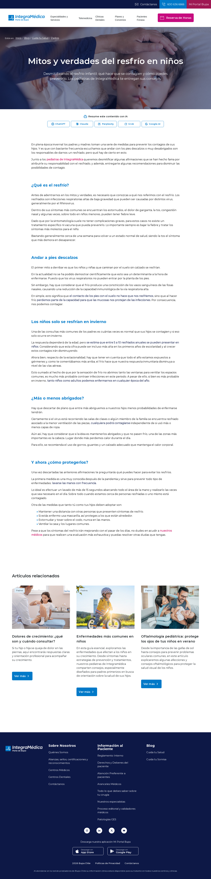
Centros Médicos (59, 770)
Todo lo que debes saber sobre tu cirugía (116, 792)
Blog (27, 38)
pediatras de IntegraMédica (64, 159)
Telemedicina (85, 18)
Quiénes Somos (58, 752)
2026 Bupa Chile (81, 863)
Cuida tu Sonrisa (156, 759)
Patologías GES (106, 819)
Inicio (18, 38)
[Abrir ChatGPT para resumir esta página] (58, 124)
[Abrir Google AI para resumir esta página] (153, 124)
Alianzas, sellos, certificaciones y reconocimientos (68, 761)
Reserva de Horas (175, 18)
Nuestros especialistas (111, 801)
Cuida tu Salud (40, 38)
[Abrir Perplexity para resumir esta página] (105, 124)
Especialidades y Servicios (59, 18)
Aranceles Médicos (109, 784)
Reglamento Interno (110, 755)
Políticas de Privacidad (107, 863)
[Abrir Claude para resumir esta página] (82, 124)
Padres (55, 38)
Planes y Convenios (120, 18)
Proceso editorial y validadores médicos (116, 810)
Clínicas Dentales (100, 18)
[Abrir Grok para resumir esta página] (129, 124)
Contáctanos (56, 784)
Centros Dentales (59, 777)
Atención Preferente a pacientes (111, 775)
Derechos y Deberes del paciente (112, 764)
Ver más (22, 676)
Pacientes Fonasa (142, 18)
